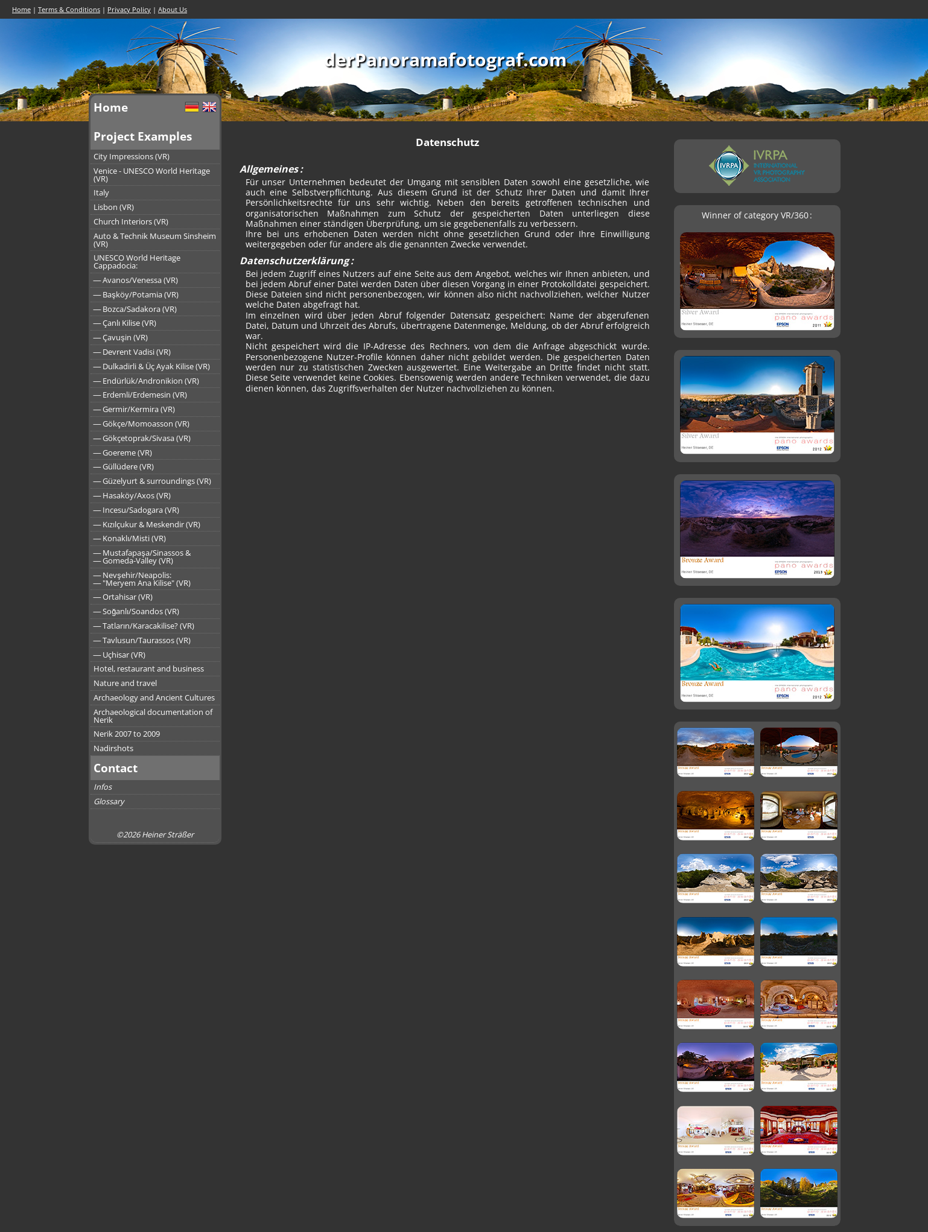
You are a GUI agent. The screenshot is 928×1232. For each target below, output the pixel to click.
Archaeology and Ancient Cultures (154, 697)
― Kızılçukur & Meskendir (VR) (147, 524)
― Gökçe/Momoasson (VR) (142, 423)
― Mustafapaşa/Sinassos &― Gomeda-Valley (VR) (142, 556)
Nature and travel (125, 683)
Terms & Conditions (69, 9)
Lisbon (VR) (114, 207)
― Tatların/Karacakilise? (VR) (144, 625)
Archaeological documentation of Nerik (153, 715)
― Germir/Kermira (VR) (135, 409)
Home (21, 9)
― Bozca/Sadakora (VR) (135, 308)
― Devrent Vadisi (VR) (132, 351)
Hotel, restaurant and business (149, 668)
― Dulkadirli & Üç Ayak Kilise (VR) (152, 366)
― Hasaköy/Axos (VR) (132, 495)
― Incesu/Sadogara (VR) (137, 509)
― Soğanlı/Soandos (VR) (137, 611)
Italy (101, 192)
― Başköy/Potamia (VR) (136, 294)
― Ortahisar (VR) (123, 596)
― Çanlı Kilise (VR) (125, 322)
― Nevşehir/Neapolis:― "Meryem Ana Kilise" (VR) (142, 579)
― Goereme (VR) (123, 452)
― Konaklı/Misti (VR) (130, 538)
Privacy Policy (129, 9)
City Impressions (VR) (132, 156)
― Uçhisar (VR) (120, 654)
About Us (172, 9)
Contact (116, 768)
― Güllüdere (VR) (124, 466)
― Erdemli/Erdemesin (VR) (141, 394)
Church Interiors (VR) (131, 221)
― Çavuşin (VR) (121, 337)
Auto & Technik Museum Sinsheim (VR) (155, 239)
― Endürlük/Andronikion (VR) (147, 380)
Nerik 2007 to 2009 (127, 733)
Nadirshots (113, 748)
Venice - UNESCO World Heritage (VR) (152, 174)
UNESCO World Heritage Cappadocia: (137, 261)
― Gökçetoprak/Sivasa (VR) (142, 438)
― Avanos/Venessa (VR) (136, 280)
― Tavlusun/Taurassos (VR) (142, 640)
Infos (103, 786)
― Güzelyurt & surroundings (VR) (153, 480)
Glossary (109, 801)
